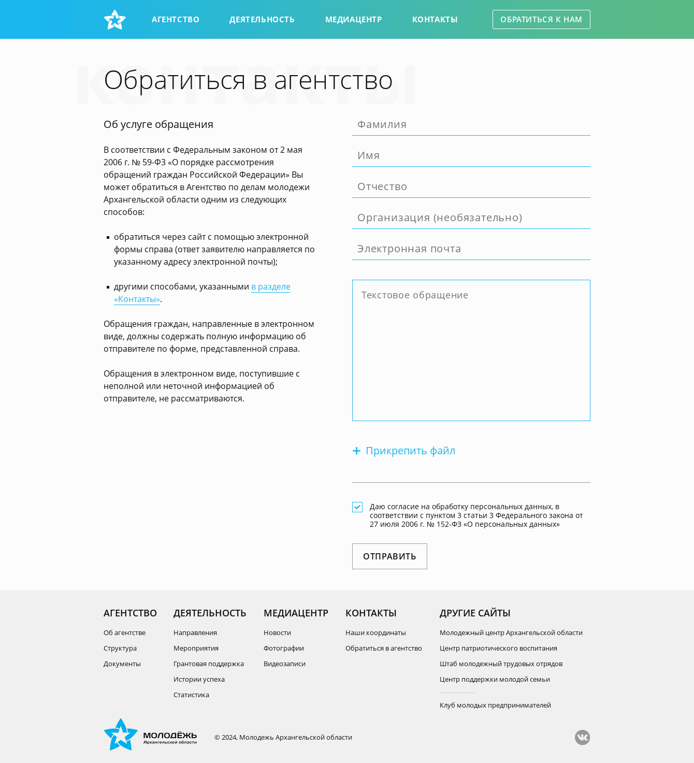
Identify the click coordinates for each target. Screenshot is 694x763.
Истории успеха (199, 679)
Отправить (389, 556)
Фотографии (284, 648)
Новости (277, 632)
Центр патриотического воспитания (498, 648)
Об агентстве (125, 632)
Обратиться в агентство (383, 648)
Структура (120, 648)
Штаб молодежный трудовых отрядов (501, 663)
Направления (195, 632)
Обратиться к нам (541, 19)
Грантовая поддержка (209, 663)
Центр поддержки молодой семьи (495, 679)
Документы (122, 663)
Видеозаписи (285, 663)
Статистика (191, 694)
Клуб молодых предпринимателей (495, 705)
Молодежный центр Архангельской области (511, 632)
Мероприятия (196, 648)
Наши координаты (375, 632)
